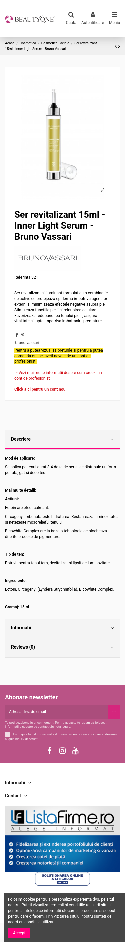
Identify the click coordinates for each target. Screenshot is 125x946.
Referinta (22, 277)
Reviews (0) (62, 647)
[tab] (62, 440)
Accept (19, 933)
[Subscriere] (114, 712)
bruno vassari (27, 342)
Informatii (62, 628)
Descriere (62, 439)
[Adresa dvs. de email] (56, 712)
